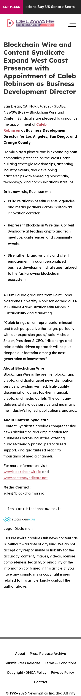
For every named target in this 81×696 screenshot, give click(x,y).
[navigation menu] (71, 23)
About (20, 653)
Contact (40, 682)
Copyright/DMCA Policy (26, 672)
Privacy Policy (62, 672)
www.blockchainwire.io (22, 472)
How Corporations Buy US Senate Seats (41, 7)
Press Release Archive (48, 653)
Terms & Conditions (60, 663)
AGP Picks (11, 7)
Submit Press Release (22, 663)
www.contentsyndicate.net (25, 478)
